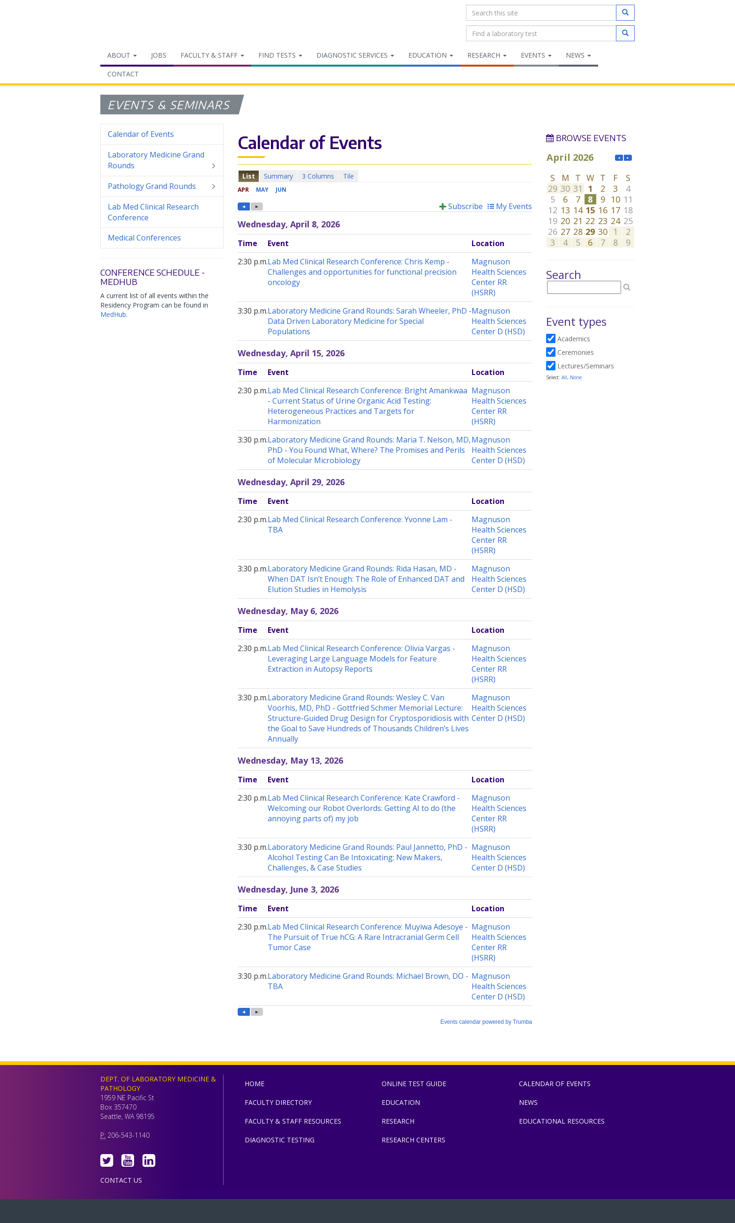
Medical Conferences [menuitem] (144, 238)
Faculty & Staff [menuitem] (212, 55)
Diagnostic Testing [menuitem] (280, 1139)
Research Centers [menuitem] (413, 1139)
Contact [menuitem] (123, 73)
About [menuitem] (122, 55)
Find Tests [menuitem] (280, 55)
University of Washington (407, 1213)
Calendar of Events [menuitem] (141, 134)
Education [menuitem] (430, 55)
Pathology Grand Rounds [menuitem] (162, 186)
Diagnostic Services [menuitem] (355, 55)
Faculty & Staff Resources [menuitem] (293, 1121)
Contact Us (121, 1180)
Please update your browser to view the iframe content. (385, 176)
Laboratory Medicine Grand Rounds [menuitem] (162, 160)
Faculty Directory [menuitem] (278, 1102)
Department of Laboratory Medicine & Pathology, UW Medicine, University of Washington (148, 23)
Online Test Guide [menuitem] (414, 1083)
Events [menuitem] (536, 55)
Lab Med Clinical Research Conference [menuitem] (153, 212)
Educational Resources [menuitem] (562, 1121)
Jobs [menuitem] (158, 55)
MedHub (113, 314)
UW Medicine (290, 1213)
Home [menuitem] (254, 1083)
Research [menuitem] (487, 55)
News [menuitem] (578, 55)
